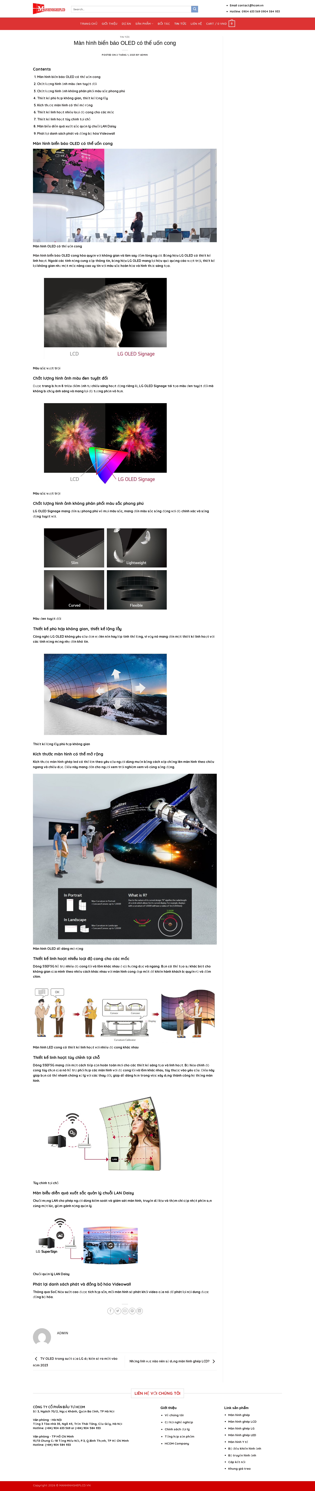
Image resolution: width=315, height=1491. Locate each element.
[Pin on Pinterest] (132, 1311)
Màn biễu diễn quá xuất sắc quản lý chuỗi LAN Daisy (76, 126)
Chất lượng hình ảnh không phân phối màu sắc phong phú (81, 91)
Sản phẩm (144, 24)
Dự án (126, 24)
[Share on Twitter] (118, 1311)
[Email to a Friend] (125, 1311)
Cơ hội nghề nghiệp (179, 1422)
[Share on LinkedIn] (139, 1311)
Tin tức (180, 24)
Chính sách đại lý (177, 1429)
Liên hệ (196, 24)
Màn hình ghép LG (241, 1428)
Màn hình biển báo (47, 255)
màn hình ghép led (64, 762)
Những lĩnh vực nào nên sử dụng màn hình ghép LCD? (173, 1361)
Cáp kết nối (236, 1462)
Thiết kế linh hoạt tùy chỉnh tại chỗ (64, 119)
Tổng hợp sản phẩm (179, 1436)
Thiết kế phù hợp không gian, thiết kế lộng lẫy (72, 98)
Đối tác (164, 24)
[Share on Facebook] (110, 1311)
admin (144, 54)
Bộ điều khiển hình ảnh (244, 1448)
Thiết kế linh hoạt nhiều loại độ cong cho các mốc (75, 112)
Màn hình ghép (239, 1415)
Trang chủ (88, 24)
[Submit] (194, 9)
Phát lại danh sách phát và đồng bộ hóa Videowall (76, 133)
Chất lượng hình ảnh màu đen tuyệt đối (67, 84)
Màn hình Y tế (238, 1442)
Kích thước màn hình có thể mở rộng (65, 105)
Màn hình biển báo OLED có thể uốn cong (68, 77)
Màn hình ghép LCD (242, 1421)
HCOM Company (177, 1443)
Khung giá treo (239, 1469)
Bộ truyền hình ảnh (242, 1455)
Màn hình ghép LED (242, 1435)
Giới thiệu (109, 24)
